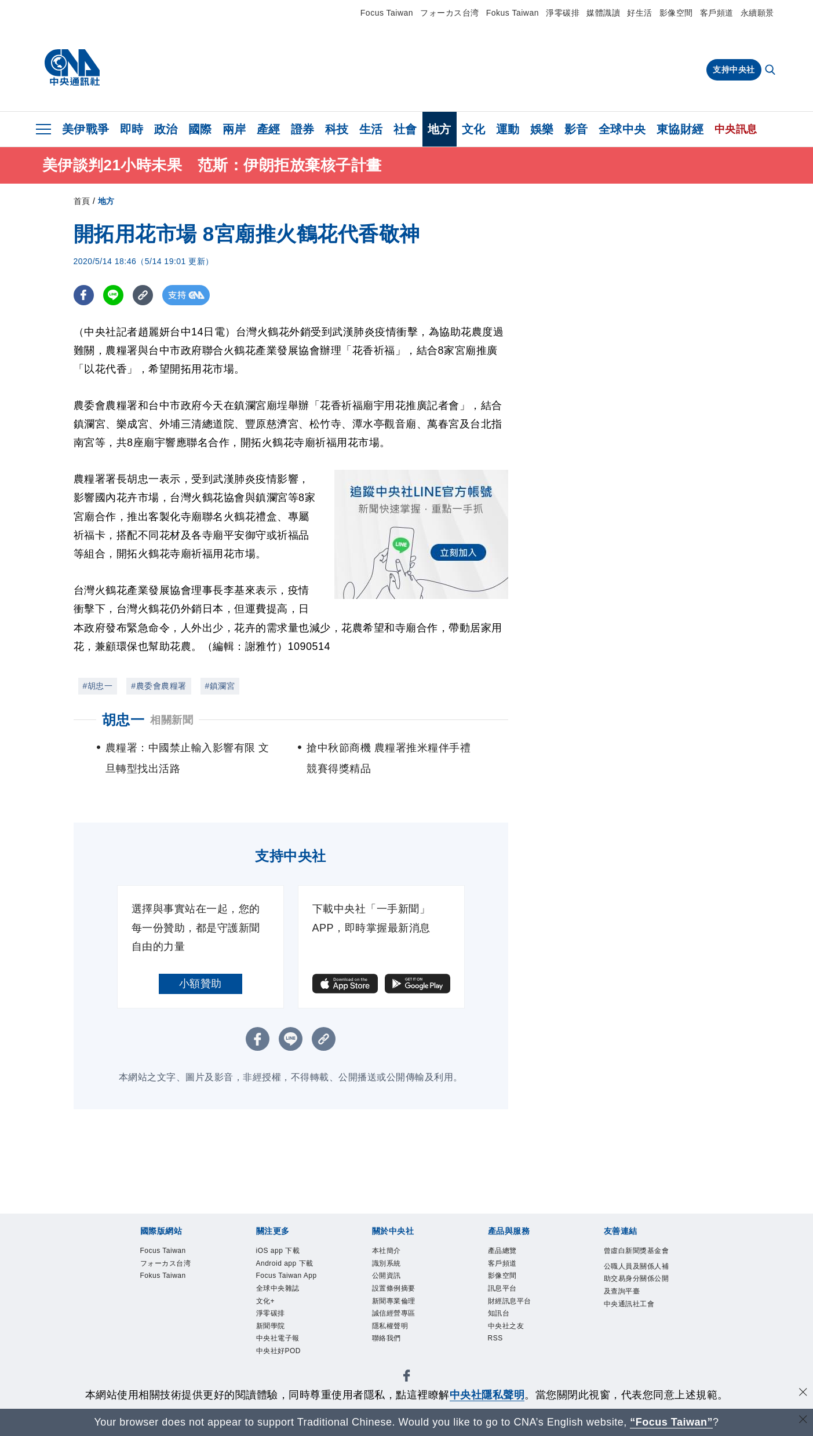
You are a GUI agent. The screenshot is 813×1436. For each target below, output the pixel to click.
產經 (268, 129)
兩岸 (234, 129)
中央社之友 (513, 1343)
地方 (439, 129)
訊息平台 (508, 1297)
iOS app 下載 (286, 1252)
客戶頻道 (717, 13)
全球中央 (622, 129)
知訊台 (503, 1328)
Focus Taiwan (386, 13)
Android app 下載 (291, 1275)
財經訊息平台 (518, 1313)
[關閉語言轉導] (803, 1421)
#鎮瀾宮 (220, 685)
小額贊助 (200, 983)
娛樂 (542, 129)
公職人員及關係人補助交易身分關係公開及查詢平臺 (634, 1306)
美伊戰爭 (86, 129)
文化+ (269, 1343)
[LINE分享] (113, 295)
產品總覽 (508, 1252)
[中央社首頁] (72, 68)
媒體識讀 (603, 13)
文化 (474, 129)
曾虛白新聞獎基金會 (634, 1260)
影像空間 (676, 13)
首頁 (82, 201)
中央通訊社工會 (634, 1352)
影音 (576, 129)
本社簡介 (392, 1252)
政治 (166, 129)
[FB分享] (84, 295)
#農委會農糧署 (158, 685)
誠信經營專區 (402, 1328)
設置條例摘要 (402, 1297)
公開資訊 (392, 1282)
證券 (303, 129)
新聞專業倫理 (402, 1313)
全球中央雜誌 (286, 1328)
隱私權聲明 (397, 1343)
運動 (508, 129)
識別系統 (392, 1267)
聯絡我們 (392, 1359)
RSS (498, 1359)
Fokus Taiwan (512, 13)
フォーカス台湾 (449, 13)
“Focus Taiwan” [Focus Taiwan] (671, 1422)
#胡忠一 (98, 685)
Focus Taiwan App (288, 1305)
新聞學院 (276, 1374)
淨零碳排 (562, 13)
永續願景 (757, 13)
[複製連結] (143, 295)
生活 (371, 129)
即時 (132, 129)
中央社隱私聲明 (487, 1395)
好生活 (639, 13)
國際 (200, 129)
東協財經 (680, 129)
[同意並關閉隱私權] (803, 1393)
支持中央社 (734, 69)
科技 (337, 129)
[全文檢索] (771, 70)
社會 (405, 129)
